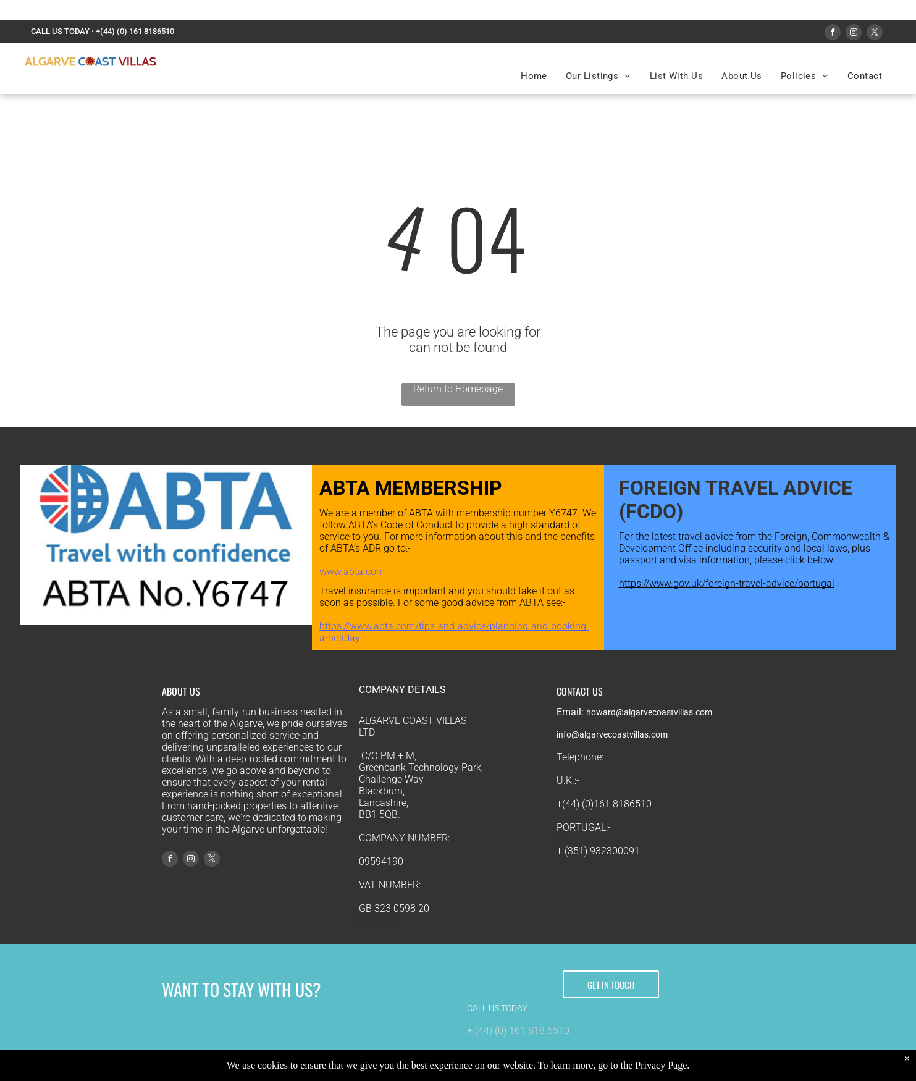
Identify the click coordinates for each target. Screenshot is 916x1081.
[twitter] (875, 33)
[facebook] (833, 33)
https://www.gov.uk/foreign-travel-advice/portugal (726, 583)
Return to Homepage (458, 389)
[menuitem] (534, 76)
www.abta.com (352, 572)
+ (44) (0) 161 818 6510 (518, 1031)
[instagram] (854, 33)
